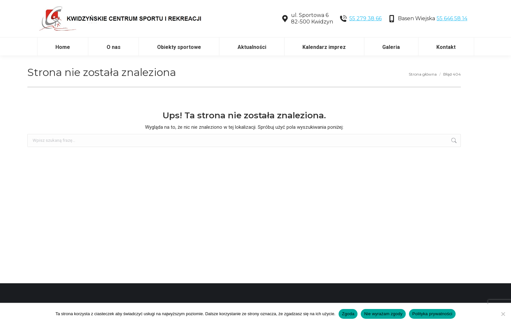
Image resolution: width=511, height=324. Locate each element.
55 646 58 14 (452, 40)
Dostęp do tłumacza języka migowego (153, 6)
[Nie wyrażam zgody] (503, 314)
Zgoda (348, 313)
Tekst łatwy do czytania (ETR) (61, 17)
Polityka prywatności (432, 313)
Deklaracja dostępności (65, 6)
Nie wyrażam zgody (383, 313)
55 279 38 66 (365, 40)
